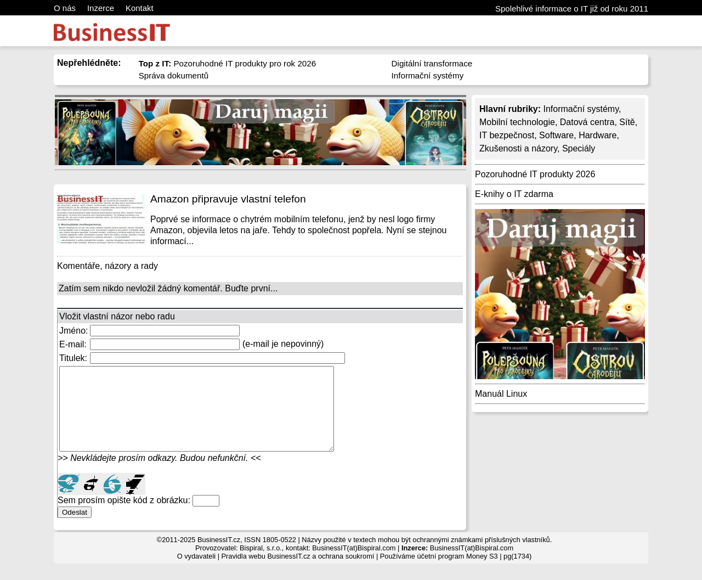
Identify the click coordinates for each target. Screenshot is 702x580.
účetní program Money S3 (457, 572)
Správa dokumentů (174, 75)
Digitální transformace (432, 63)
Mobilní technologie (517, 122)
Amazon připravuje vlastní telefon (228, 199)
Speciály (578, 148)
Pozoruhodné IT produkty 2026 (535, 174)
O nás (65, 8)
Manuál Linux (501, 393)
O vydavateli (196, 572)
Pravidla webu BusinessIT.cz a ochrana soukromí (298, 572)
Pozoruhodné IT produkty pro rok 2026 (227, 63)
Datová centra (587, 122)
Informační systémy (428, 75)
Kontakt (140, 8)
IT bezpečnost (506, 135)
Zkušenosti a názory (518, 148)
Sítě (627, 122)
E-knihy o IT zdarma (514, 194)
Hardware (597, 135)
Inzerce (100, 8)
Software (556, 135)
